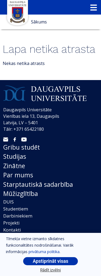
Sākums (39, 22)
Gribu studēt (21, 147)
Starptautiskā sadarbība (38, 184)
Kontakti (12, 230)
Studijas (14, 156)
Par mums (18, 175)
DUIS (8, 202)
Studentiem (15, 209)
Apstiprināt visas (50, 261)
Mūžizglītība (20, 193)
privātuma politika (44, 251)
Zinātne (14, 165)
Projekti (11, 223)
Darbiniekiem (17, 216)
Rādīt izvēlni (50, 270)
